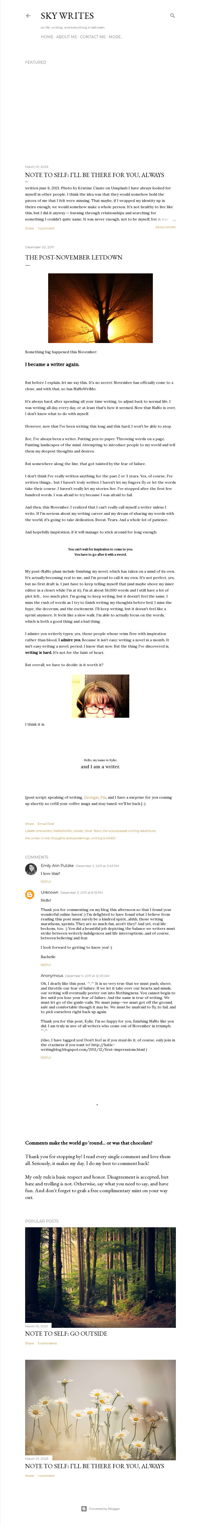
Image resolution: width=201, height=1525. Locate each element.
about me (66, 37)
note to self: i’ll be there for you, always (94, 175)
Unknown (49, 892)
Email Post (46, 824)
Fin (103, 797)
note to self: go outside (66, 1333)
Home (47, 37)
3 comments (47, 1343)
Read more (165, 227)
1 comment (46, 228)
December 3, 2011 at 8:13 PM (81, 892)
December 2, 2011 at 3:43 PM (97, 866)
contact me (93, 37)
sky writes (67, 15)
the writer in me (37, 838)
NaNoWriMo (62, 831)
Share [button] (29, 228)
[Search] (173, 14)
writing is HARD (103, 838)
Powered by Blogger (100, 1509)
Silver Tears (93, 831)
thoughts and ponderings (70, 838)
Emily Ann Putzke (57, 865)
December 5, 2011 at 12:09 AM (87, 976)
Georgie (91, 797)
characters (44, 831)
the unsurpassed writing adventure (129, 831)
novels (78, 831)
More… (116, 37)
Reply (46, 881)
